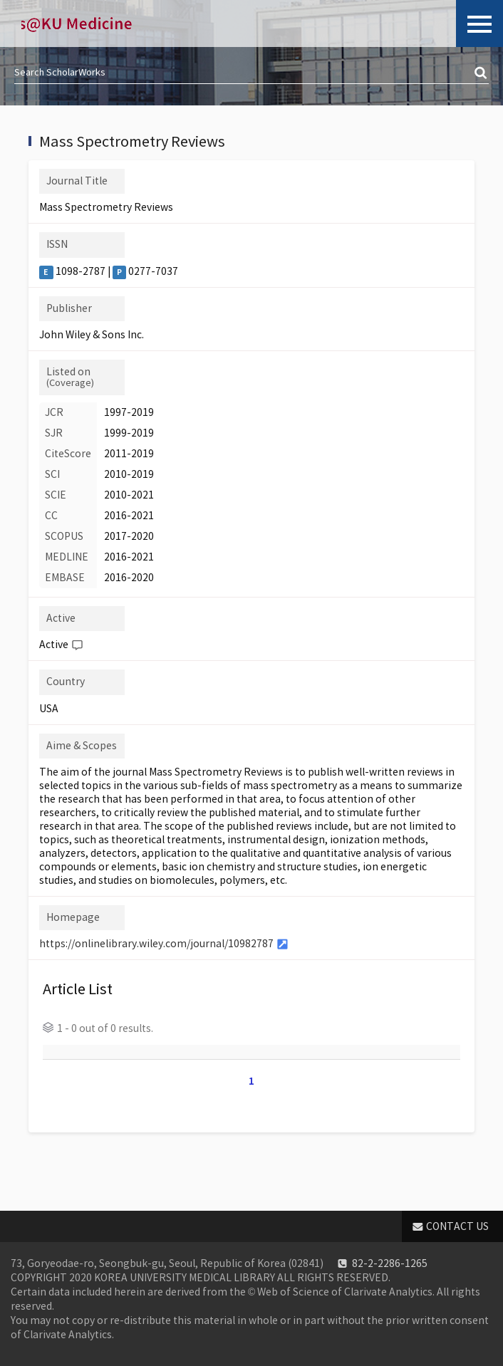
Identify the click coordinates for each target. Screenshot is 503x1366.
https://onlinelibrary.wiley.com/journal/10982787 (156, 943)
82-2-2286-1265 (389, 1263)
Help (77, 645)
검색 (482, 73)
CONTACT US (457, 1226)
